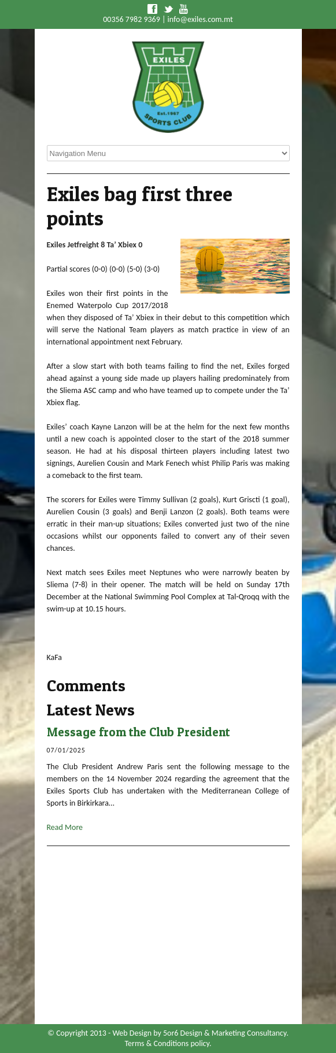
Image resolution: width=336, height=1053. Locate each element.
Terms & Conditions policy (167, 1043)
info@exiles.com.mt (200, 19)
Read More (65, 827)
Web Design (132, 1033)
